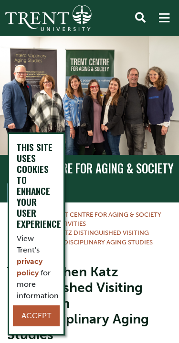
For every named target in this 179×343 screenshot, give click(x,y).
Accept (36, 315)
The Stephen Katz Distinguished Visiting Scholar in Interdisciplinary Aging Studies (80, 237)
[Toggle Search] (140, 18)
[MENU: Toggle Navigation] (164, 18)
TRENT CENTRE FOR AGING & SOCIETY (90, 168)
